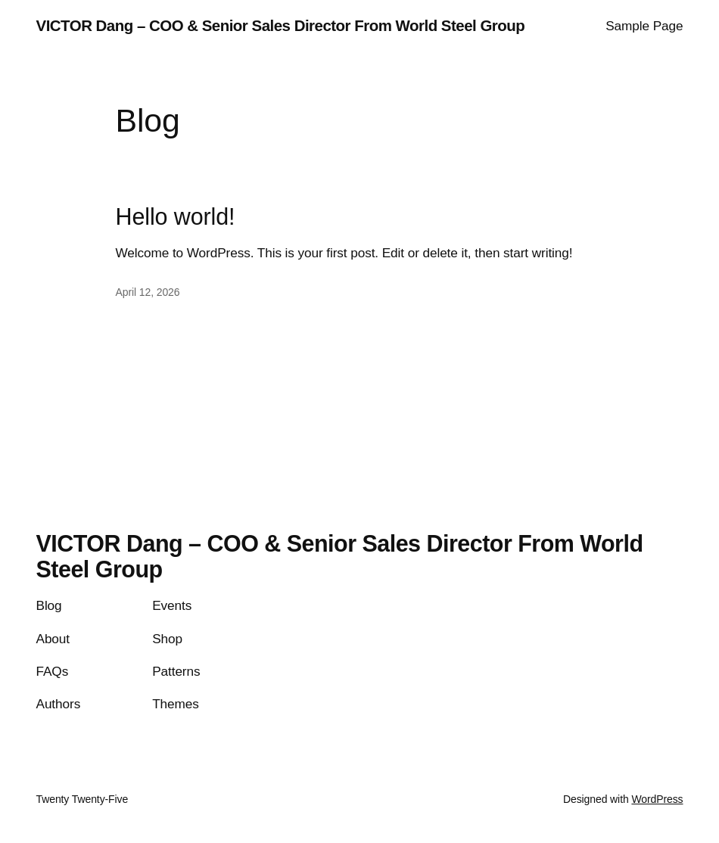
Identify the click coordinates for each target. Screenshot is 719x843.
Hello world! (175, 216)
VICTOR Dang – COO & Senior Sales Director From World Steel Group (280, 25)
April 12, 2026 (148, 292)
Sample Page (644, 25)
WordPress (657, 799)
